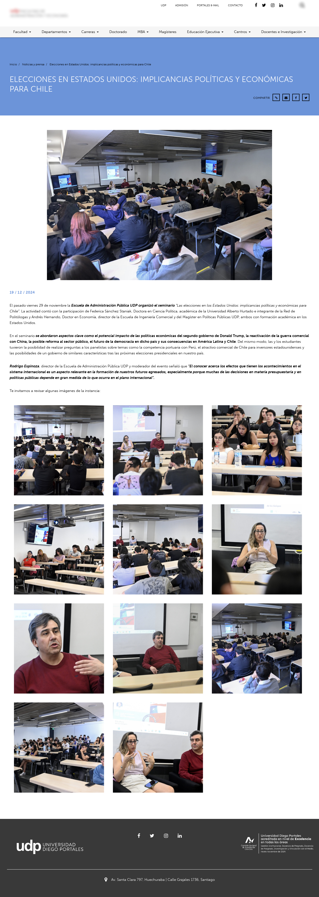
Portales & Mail (208, 5)
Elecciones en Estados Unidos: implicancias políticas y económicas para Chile (100, 64)
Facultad (20, 32)
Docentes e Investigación (281, 32)
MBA (141, 32)
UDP (163, 5)
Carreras (88, 32)
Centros (240, 32)
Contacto (235, 5)
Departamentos (54, 32)
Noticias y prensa (33, 64)
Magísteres (167, 32)
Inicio (13, 64)
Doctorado (118, 32)
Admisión (181, 5)
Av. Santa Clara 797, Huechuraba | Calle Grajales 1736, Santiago (159, 879)
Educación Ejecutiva (203, 32)
